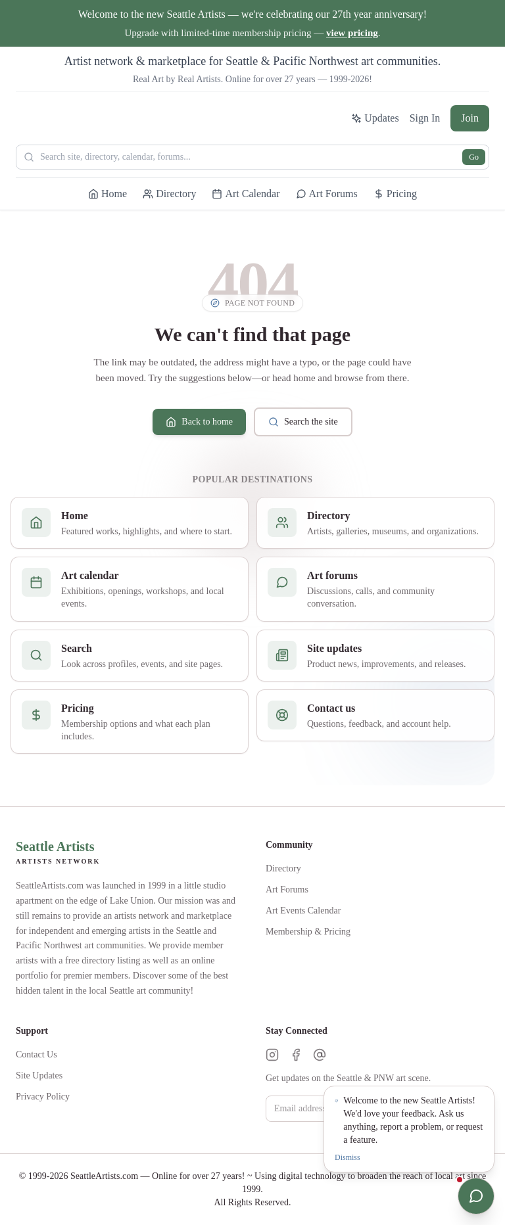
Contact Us (36, 1054)
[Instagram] (272, 1054)
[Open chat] (476, 1196)
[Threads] (319, 1054)
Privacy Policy (43, 1096)
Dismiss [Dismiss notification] (347, 1157)
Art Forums (287, 889)
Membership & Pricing (308, 931)
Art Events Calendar (303, 910)
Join (470, 118)
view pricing (352, 33)
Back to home (199, 422)
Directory (283, 868)
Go (474, 157)
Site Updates (39, 1075)
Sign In (425, 118)
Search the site (303, 422)
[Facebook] (295, 1054)
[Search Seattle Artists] (252, 157)
